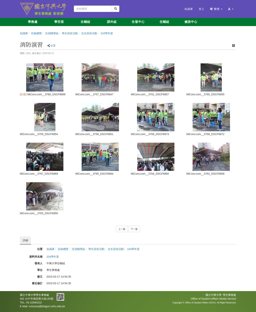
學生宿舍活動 (70, 33)
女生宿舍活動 (89, 33)
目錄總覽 (36, 33)
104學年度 (106, 33)
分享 (53, 45)
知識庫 (24, 33)
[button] (230, 9)
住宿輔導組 (51, 33)
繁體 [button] (216, 8)
